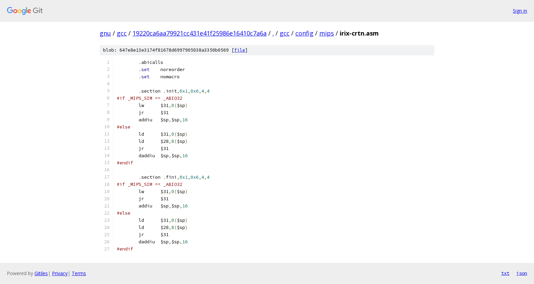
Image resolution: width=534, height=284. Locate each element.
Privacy (60, 273)
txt (505, 273)
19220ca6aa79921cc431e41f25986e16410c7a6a (199, 33)
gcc (122, 33)
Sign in (520, 11)
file (239, 50)
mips (326, 33)
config (304, 33)
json (521, 273)
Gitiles (41, 273)
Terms (79, 273)
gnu (105, 33)
